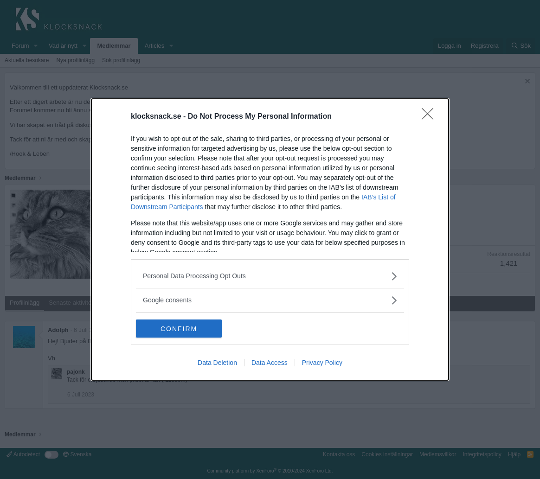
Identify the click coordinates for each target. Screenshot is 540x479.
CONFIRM (179, 328)
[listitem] (270, 276)
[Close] (430, 117)
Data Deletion (217, 363)
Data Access (269, 363)
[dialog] (270, 240)
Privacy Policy (322, 363)
